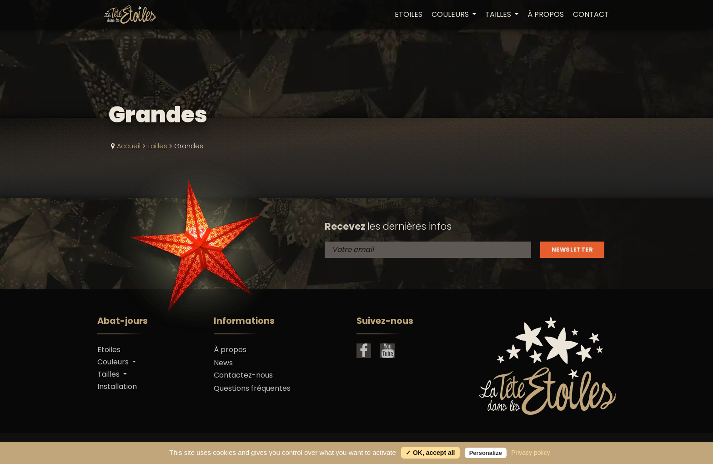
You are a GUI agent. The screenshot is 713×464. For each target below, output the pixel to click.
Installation (117, 386)
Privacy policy (530, 452)
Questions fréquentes (252, 388)
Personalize (485, 452)
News (223, 363)
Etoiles (408, 14)
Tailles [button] (499, 14)
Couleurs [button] (451, 14)
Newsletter (572, 249)
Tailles (157, 146)
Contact (591, 14)
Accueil (129, 146)
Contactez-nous (243, 375)
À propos (545, 14)
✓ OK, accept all (430, 452)
